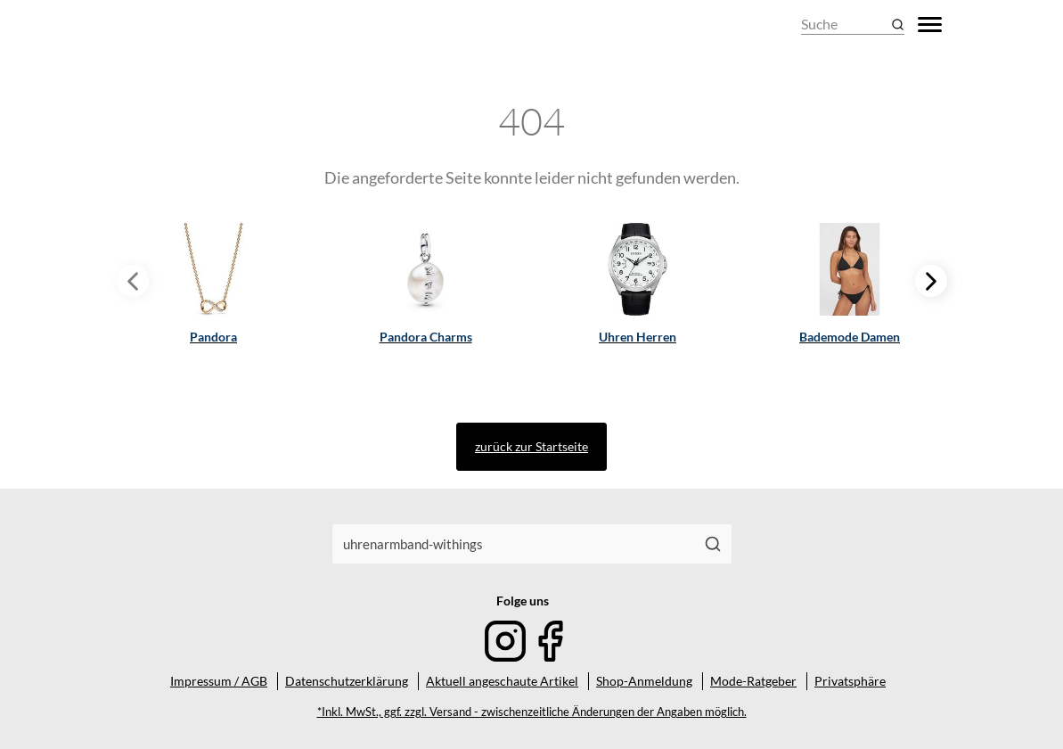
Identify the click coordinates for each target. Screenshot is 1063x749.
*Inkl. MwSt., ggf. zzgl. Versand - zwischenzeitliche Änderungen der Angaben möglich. (532, 712)
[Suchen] (712, 544)
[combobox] (513, 544)
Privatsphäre (850, 680)
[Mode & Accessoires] (165, 24)
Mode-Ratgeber (753, 680)
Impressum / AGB (218, 680)
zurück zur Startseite (531, 446)
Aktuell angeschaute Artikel (502, 680)
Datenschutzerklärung (346, 680)
